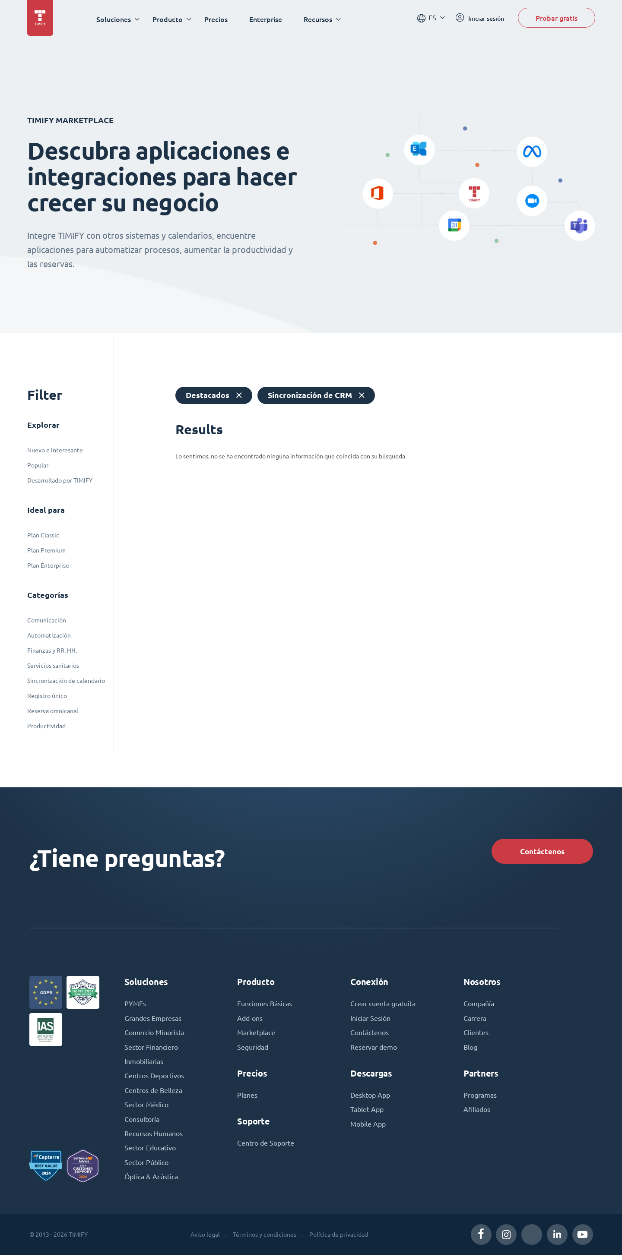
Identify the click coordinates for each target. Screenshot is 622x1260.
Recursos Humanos (153, 1138)
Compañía (478, 1006)
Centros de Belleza (153, 1094)
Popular (37, 465)
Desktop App (370, 1098)
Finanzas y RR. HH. (52, 650)
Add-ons (250, 1020)
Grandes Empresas (152, 1020)
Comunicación (46, 620)
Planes (247, 1098)
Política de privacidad (338, 1239)
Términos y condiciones (264, 1239)
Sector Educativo (150, 1152)
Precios (217, 19)
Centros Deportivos (154, 1079)
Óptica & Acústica (151, 1182)
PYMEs (135, 1006)
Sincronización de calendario (66, 680)
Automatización (49, 635)
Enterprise (267, 19)
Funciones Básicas (264, 1006)
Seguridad (252, 1050)
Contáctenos (540, 851)
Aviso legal (204, 1239)
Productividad (46, 726)
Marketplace (256, 1035)
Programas (480, 1098)
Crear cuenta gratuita (383, 1006)
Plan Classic (43, 535)
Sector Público (146, 1167)
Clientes (476, 1035)
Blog (470, 1050)
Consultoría (141, 1123)
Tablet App (367, 1113)
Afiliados (476, 1113)
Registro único (47, 695)
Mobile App (368, 1127)
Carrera (474, 1020)
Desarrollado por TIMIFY (59, 480)
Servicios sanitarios (53, 665)
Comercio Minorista (154, 1035)
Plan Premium (46, 550)
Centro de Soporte (265, 1146)
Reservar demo (373, 1050)
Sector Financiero (151, 1050)
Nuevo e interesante (55, 450)
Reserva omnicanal (52, 710)
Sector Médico (146, 1108)
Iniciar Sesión (370, 1020)
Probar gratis (557, 19)
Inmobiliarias (143, 1064)
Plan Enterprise (48, 565)
